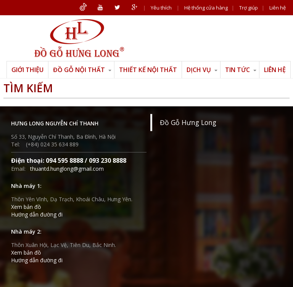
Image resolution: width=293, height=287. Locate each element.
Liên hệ (277, 7)
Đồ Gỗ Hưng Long (188, 122)
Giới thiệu (27, 70)
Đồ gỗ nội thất (82, 70)
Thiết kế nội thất (148, 70)
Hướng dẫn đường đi (37, 214)
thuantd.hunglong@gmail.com (67, 168)
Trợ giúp (248, 7)
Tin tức (240, 70)
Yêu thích (161, 7)
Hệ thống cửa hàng (206, 7)
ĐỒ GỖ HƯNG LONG (79, 38)
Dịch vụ (202, 70)
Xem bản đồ (26, 206)
